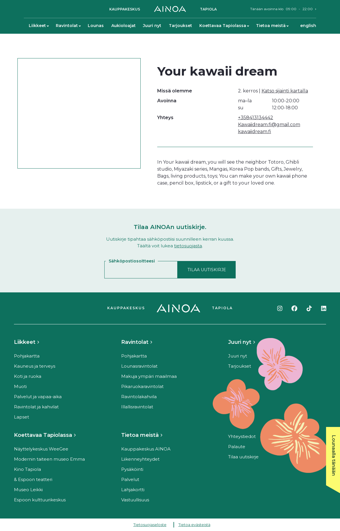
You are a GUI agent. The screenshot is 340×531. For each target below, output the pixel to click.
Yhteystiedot (242, 436)
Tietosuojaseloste (150, 524)
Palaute (236, 446)
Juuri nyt (152, 25)
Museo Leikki (28, 489)
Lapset (21, 417)
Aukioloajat (123, 25)
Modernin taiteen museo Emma (49, 459)
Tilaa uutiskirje (243, 457)
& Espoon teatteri (33, 479)
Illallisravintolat (137, 407)
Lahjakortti (132, 489)
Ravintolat (68, 25)
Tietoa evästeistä (194, 524)
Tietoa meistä (272, 25)
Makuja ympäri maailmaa (149, 376)
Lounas (96, 25)
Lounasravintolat (139, 366)
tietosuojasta (188, 245)
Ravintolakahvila (139, 396)
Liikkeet (39, 25)
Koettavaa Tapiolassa (224, 25)
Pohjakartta (27, 356)
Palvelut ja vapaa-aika (38, 396)
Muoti (20, 386)
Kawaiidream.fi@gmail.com (269, 124)
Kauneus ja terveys (34, 366)
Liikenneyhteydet (140, 459)
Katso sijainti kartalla (285, 91)
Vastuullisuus (135, 500)
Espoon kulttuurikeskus (40, 500)
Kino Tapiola (27, 469)
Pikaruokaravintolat (142, 386)
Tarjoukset (180, 25)
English (308, 25)
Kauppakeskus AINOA (146, 449)
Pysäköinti (132, 469)
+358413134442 (255, 117)
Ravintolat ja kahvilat (36, 407)
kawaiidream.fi (254, 131)
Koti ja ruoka (27, 376)
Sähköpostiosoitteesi (132, 261)
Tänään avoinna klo (281, 9)
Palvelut (130, 479)
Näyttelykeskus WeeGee (41, 449)
